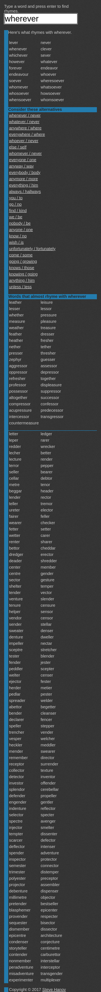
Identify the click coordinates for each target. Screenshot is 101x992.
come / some (21, 255)
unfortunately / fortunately (32, 248)
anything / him (22, 280)
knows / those (21, 267)
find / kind (18, 210)
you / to (16, 198)
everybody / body (24, 172)
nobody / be (20, 223)
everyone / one (22, 160)
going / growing (23, 261)
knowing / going (23, 274)
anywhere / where (25, 128)
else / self (17, 147)
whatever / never (24, 121)
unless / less (20, 287)
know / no (18, 236)
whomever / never (25, 153)
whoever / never (23, 140)
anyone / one (21, 229)
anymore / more (23, 179)
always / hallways (25, 191)
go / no (15, 204)
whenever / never (25, 115)
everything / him (23, 185)
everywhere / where (27, 134)
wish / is (16, 242)
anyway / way (21, 166)
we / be (15, 217)
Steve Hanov (54, 989)
